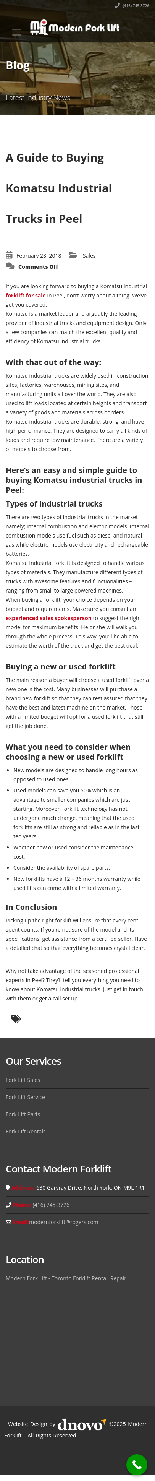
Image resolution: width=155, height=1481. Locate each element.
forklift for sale (26, 295)
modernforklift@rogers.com (63, 1222)
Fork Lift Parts (23, 1114)
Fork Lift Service (25, 1097)
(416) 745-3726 (132, 5)
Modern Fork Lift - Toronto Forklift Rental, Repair (66, 1278)
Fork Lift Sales (23, 1079)
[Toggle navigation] (16, 32)
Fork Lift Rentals (26, 1131)
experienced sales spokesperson (49, 618)
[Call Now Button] (136, 1464)
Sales (89, 255)
